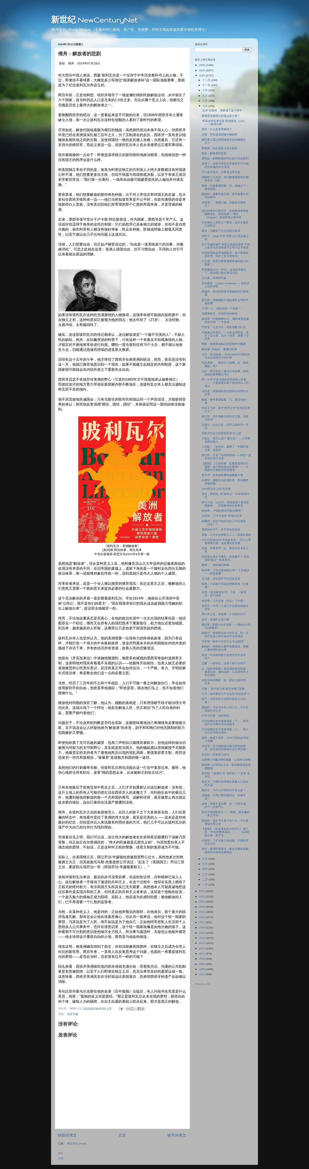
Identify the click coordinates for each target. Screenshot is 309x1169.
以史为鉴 (72, 1014)
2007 (202, 974)
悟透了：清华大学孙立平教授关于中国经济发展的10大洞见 (225, 165)
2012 (202, 948)
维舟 (71, 63)
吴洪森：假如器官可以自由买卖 (221, 578)
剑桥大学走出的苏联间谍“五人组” (222, 433)
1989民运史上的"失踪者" (217, 488)
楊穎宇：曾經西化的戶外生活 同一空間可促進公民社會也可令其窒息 (225, 635)
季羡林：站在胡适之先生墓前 (219, 148)
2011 (202, 953)
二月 (205, 879)
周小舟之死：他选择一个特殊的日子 (224, 614)
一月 (205, 884)
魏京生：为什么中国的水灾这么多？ (224, 790)
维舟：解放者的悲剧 (214, 153)
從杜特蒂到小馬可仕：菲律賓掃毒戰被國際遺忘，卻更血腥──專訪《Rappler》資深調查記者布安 (225, 214)
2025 (202, 70)
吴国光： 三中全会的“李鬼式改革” (222, 515)
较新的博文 (67, 1135)
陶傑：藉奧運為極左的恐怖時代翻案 (224, 344)
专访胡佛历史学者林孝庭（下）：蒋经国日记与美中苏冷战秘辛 (225, 723)
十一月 (206, 85)
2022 (202, 896)
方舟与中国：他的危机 (215, 715)
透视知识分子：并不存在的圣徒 (221, 529)
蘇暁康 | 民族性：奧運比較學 (219, 349)
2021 (202, 901)
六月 (205, 858)
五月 (205, 863)
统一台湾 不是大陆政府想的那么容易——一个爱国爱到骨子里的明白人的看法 (225, 382)
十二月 (206, 80)
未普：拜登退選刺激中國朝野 (219, 134)
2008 (202, 969)
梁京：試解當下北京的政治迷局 (221, 230)
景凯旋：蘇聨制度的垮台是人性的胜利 (225, 158)
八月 (205, 100)
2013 (202, 943)
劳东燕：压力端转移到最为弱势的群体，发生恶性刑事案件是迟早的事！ (225, 748)
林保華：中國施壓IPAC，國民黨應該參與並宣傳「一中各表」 (225, 320)
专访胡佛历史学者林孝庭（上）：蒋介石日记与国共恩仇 (225, 731)
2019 (202, 911)
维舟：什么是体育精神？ (217, 129)
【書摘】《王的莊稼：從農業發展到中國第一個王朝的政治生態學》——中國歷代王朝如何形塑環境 (225, 466)
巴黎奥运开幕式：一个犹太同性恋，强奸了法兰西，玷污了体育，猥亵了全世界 (225, 335)
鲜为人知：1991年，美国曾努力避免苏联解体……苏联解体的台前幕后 (225, 504)
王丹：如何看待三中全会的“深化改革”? (225, 693)
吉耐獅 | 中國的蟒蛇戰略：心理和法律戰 (226, 759)
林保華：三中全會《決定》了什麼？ (224, 600)
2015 (202, 932)
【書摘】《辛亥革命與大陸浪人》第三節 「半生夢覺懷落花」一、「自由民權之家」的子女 (225, 832)
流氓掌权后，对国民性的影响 (219, 313)
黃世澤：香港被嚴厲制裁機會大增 (222, 475)
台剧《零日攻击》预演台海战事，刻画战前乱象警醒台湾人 (225, 373)
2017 (202, 922)
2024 (202, 75)
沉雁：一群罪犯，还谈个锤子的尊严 (224, 663)
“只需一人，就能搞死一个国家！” (222, 308)
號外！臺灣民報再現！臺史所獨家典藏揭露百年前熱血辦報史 (225, 850)
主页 (122, 1135)
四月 (205, 869)
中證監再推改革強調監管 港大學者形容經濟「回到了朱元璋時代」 (225, 254)
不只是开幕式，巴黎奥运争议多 (221, 172)
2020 (202, 906)
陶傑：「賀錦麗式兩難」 (217, 565)
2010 (202, 958)
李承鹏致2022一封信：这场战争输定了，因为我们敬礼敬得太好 (224, 271)
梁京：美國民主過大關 (215, 619)
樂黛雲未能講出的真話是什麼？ (221, 115)
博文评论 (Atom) (77, 1143)
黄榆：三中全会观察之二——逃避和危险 (226, 534)
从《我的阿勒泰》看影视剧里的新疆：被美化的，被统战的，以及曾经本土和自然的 (225, 672)
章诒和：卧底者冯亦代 (215, 754)
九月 (205, 95)
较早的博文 (176, 1135)
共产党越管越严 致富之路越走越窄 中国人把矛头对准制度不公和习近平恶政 (226, 246)
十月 (205, 90)
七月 (205, 105)
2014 (202, 938)
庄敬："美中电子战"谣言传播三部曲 (223, 688)
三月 (205, 874)
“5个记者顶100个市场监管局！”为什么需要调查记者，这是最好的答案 (226, 541)
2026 (202, 65)
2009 (202, 964)
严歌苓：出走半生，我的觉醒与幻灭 (224, 327)
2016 (202, 927)
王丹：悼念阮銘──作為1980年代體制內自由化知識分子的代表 (226, 356)
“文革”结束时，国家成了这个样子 (222, 110)
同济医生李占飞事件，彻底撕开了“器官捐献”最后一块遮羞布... (225, 558)
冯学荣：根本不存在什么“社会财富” (223, 641)
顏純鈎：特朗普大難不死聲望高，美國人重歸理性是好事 (225, 648)
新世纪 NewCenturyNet (94, 20)
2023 (202, 891)
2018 (202, 917)
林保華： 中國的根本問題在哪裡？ (223, 510)
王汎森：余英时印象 (214, 278)
